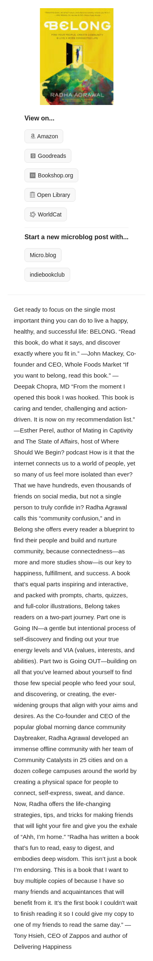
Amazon (44, 136)
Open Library (50, 195)
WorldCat (46, 214)
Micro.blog (43, 255)
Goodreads (48, 156)
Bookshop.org (51, 175)
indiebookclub (47, 274)
